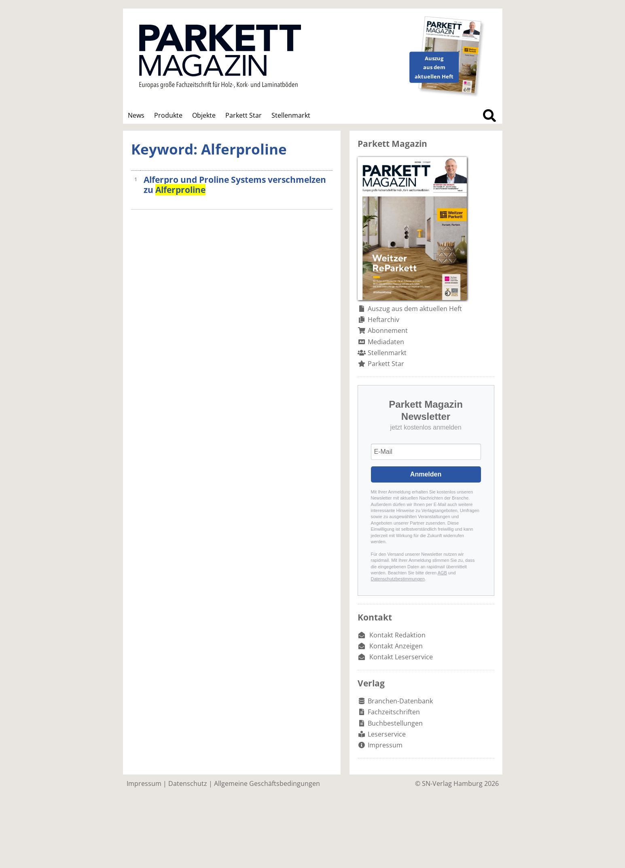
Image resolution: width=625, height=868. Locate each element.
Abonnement (388, 330)
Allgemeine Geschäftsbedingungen (267, 783)
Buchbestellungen (395, 723)
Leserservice (387, 734)
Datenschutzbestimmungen (398, 578)
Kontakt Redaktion (397, 635)
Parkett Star (243, 115)
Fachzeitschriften (394, 711)
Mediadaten (386, 341)
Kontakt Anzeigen (396, 645)
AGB (442, 572)
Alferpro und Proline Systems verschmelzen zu (235, 184)
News (136, 115)
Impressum (385, 745)
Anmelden (425, 474)
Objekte (204, 115)
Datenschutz (187, 783)
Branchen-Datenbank (400, 701)
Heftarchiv (383, 319)
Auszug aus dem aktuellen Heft (415, 308)
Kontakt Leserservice (401, 656)
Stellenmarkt (290, 115)
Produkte (168, 115)
